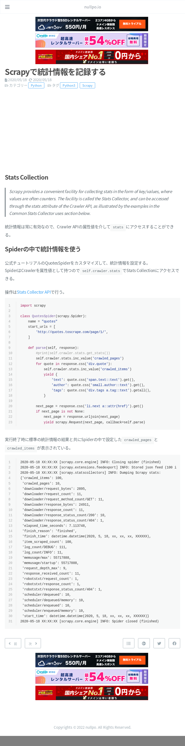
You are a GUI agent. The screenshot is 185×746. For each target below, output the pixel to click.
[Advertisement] (92, 128)
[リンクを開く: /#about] (176, 7)
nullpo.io (92, 7)
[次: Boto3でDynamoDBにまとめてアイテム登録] (33, 653)
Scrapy (87, 85)
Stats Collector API (34, 290)
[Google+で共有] (144, 653)
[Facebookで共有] (174, 653)
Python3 (69, 85)
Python (36, 85)
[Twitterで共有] (159, 653)
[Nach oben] (128, 653)
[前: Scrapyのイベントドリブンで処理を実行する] (13, 653)
